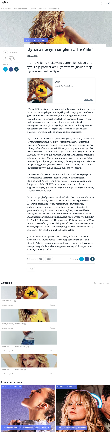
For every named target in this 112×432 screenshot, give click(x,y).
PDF (40, 253)
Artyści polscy (20, 9)
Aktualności (6, 9)
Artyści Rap (54, 9)
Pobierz (22, 299)
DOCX (49, 253)
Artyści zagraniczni (38, 9)
